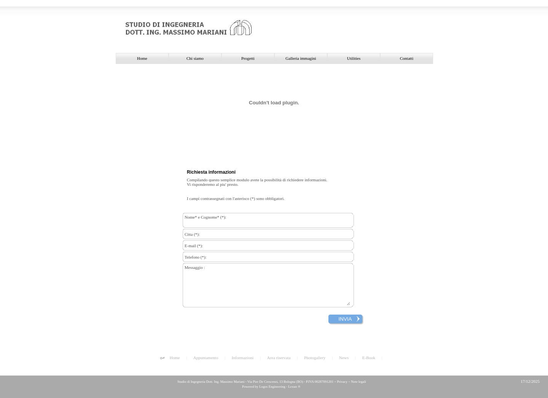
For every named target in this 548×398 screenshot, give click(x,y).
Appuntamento (205, 357)
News (344, 357)
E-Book (368, 357)
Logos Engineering (272, 386)
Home (175, 357)
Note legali (358, 382)
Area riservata (278, 357)
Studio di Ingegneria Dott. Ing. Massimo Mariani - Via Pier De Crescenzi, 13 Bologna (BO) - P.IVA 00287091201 (255, 382)
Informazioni (242, 357)
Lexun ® (294, 386)
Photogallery (314, 357)
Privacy (342, 382)
